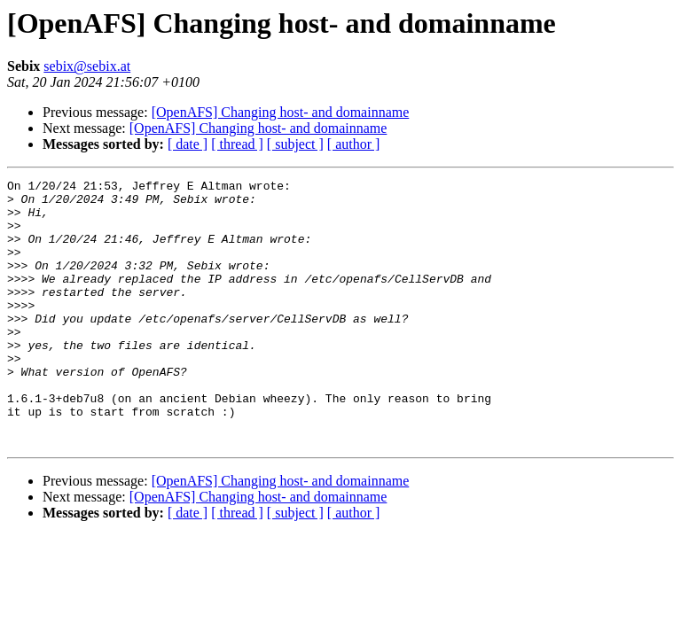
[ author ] (353, 144)
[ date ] (187, 144)
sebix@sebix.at (86, 66)
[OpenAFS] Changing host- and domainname (281, 112)
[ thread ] (237, 144)
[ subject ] (295, 144)
